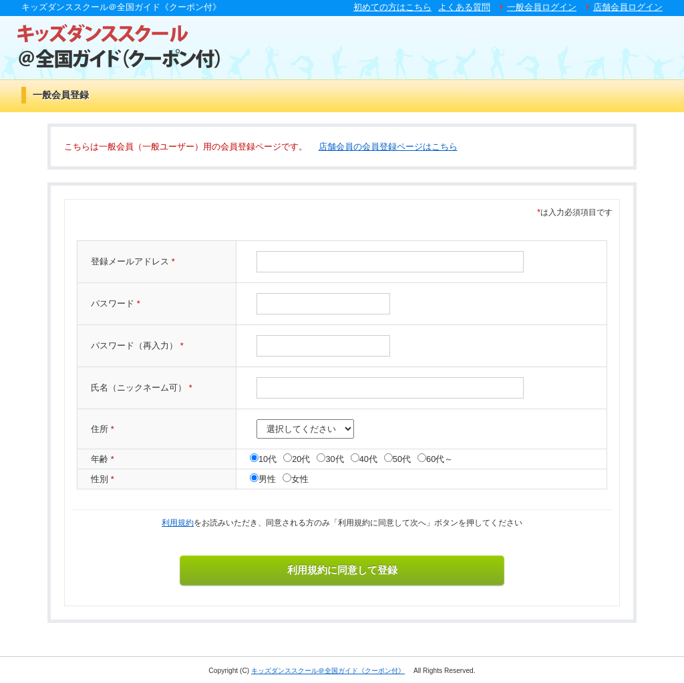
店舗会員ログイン (628, 7)
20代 (301, 459)
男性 (267, 479)
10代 (268, 459)
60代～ (439, 459)
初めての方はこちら (392, 7)
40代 (368, 459)
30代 (334, 459)
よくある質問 (464, 7)
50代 (402, 459)
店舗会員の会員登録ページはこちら (388, 147)
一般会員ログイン (541, 7)
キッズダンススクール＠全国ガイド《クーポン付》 (328, 670)
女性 (300, 479)
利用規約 (178, 522)
